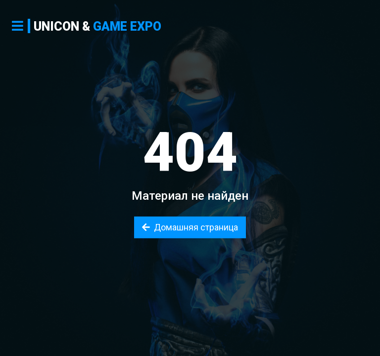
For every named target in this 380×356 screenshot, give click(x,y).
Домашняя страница (190, 227)
